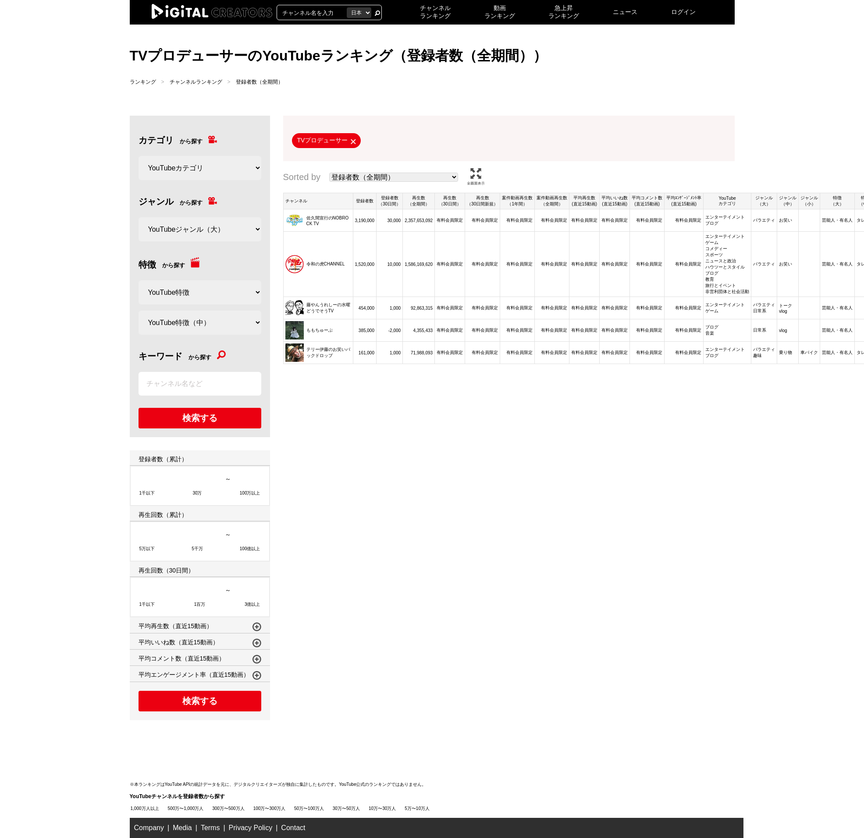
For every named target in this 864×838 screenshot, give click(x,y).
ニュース (625, 11)
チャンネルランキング (196, 82)
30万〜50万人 (346, 808)
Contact (293, 827)
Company (149, 827)
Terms (210, 827)
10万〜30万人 (382, 808)
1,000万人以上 (145, 808)
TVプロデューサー (322, 140)
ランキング (143, 82)
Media (182, 827)
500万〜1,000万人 (186, 808)
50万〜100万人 (309, 808)
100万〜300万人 (269, 808)
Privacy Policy (251, 827)
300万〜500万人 (228, 808)
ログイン (683, 11)
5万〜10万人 (417, 808)
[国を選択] (359, 12)
